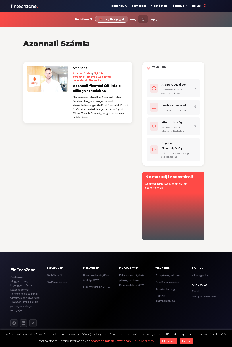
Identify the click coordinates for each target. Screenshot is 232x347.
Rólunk (196, 5)
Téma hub (177, 5)
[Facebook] (14, 323)
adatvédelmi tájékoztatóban (111, 341)
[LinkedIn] (23, 323)
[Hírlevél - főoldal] (173, 216)
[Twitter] (33, 323)
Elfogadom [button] (168, 341)
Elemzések (139, 5)
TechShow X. (118, 5)
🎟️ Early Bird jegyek (112, 19)
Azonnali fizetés (82, 73)
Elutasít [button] (186, 341)
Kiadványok (159, 5)
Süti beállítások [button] (145, 341)
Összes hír (95, 79)
